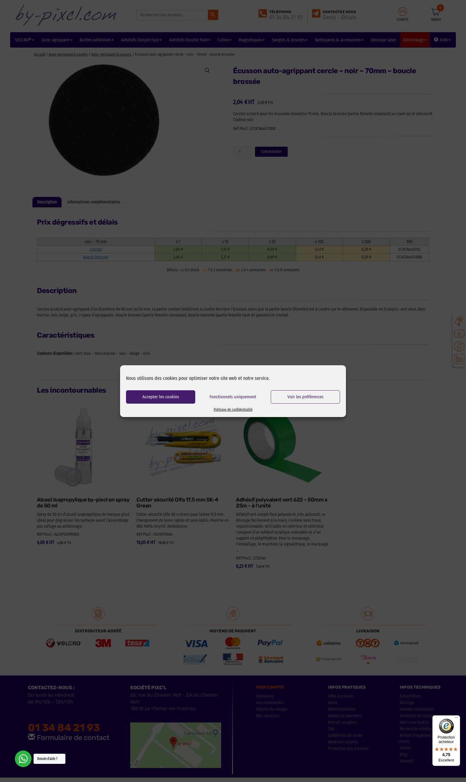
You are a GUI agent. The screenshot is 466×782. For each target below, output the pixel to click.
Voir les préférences (305, 396)
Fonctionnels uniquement (233, 396)
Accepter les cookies (160, 396)
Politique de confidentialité (233, 410)
